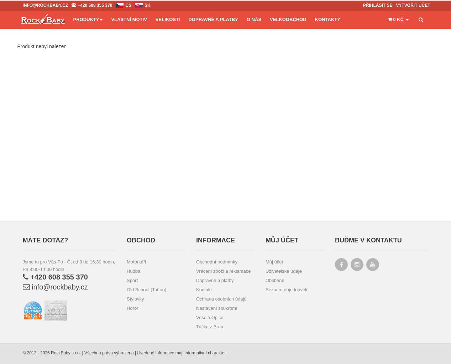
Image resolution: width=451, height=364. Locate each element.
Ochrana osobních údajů (221, 299)
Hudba (133, 271)
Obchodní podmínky (216, 262)
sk (148, 5)
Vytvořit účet (413, 5)
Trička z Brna (209, 326)
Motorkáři (136, 262)
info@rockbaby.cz (55, 287)
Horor (132, 308)
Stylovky (135, 299)
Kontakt (204, 289)
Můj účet (274, 262)
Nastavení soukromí (216, 308)
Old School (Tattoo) (146, 289)
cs (128, 5)
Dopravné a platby (215, 280)
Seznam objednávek (287, 289)
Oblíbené (275, 280)
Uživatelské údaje (284, 271)
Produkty (88, 19)
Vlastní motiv (129, 19)
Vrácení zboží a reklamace (223, 271)
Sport (132, 280)
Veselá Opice (210, 317)
